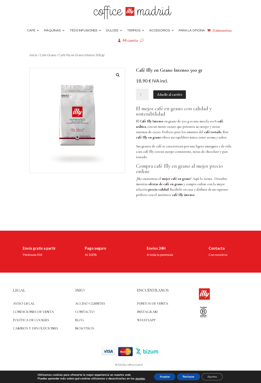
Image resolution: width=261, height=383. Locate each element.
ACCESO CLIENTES (90, 303)
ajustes (138, 378)
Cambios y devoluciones (35, 328)
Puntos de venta (152, 303)
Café (31, 30)
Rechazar (188, 376)
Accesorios (159, 30)
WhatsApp (146, 320)
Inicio (33, 55)
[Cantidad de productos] (142, 94)
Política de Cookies (31, 320)
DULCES (112, 30)
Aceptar (163, 376)
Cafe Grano (48, 55)
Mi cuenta (130, 40)
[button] (118, 75)
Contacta (217, 248)
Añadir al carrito (169, 94)
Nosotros (84, 328)
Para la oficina (192, 30)
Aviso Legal (24, 303)
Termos (134, 30)
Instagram (147, 312)
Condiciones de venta (33, 312)
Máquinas (52, 30)
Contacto (84, 312)
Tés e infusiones (83, 30)
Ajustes (214, 376)
